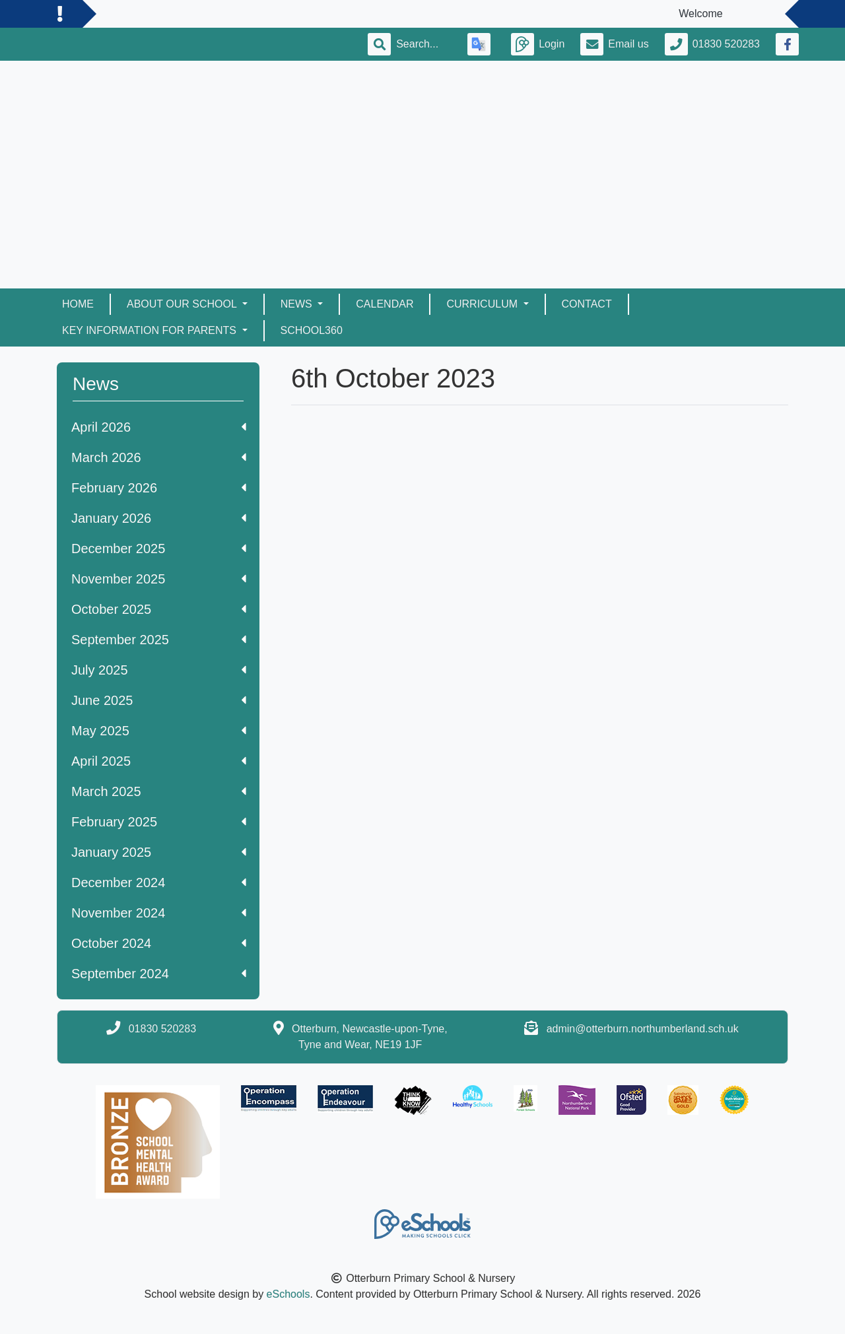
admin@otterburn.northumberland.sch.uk (643, 1028)
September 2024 (158, 973)
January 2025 (158, 852)
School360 (312, 330)
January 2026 (158, 518)
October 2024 (158, 943)
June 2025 (158, 700)
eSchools (288, 1294)
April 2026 (158, 427)
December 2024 (158, 882)
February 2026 (158, 488)
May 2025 (158, 730)
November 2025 (158, 579)
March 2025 (158, 791)
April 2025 (158, 761)
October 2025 (158, 609)
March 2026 (158, 457)
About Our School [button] (183, 304)
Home (78, 304)
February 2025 (158, 822)
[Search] (424, 44)
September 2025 (158, 639)
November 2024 (158, 913)
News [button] (298, 304)
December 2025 (158, 548)
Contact (587, 304)
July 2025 (158, 670)
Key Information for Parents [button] (150, 330)
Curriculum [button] (483, 304)
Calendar (384, 304)
